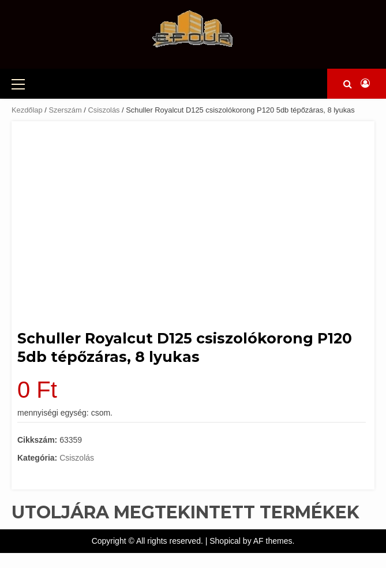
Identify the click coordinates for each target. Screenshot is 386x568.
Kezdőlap (27, 110)
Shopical (225, 540)
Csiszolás (103, 110)
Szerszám (64, 110)
